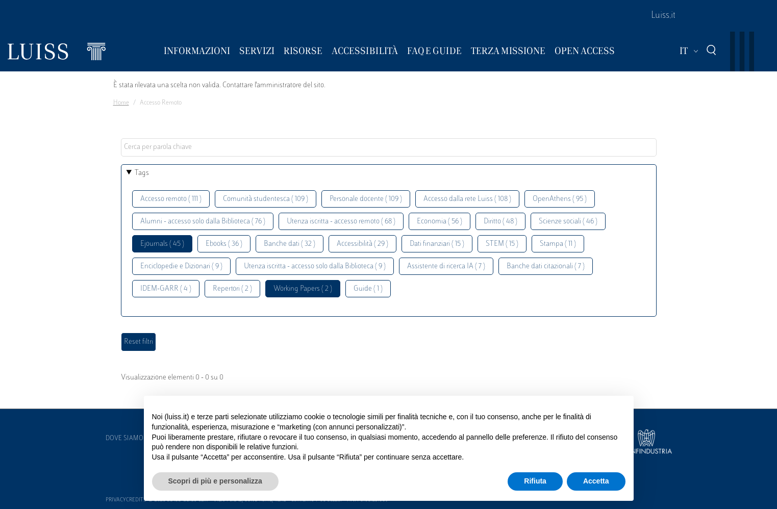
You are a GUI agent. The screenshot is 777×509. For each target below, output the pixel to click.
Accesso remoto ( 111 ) (171, 199)
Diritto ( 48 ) (500, 221)
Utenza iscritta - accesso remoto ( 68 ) (341, 221)
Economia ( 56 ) (439, 221)
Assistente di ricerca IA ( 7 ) (446, 266)
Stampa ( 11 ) (558, 244)
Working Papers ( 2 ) (302, 289)
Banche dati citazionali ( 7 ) (546, 266)
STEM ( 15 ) (502, 244)
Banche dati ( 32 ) (289, 244)
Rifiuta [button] (535, 481)
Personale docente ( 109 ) (366, 199)
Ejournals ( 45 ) (162, 244)
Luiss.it (663, 15)
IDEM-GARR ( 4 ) (165, 289)
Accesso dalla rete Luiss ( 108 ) (467, 199)
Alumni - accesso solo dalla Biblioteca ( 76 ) (202, 221)
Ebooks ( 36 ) (224, 244)
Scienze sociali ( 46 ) (568, 221)
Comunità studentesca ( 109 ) (265, 199)
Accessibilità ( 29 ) (362, 244)
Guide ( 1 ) (368, 289)
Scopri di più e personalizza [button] (215, 481)
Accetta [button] (596, 481)
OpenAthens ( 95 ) (560, 199)
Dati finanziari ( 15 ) (437, 244)
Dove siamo (124, 439)
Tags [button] (142, 173)
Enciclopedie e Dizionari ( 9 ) (181, 266)
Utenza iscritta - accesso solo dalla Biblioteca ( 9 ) (315, 266)
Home (121, 103)
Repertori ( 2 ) (232, 289)
